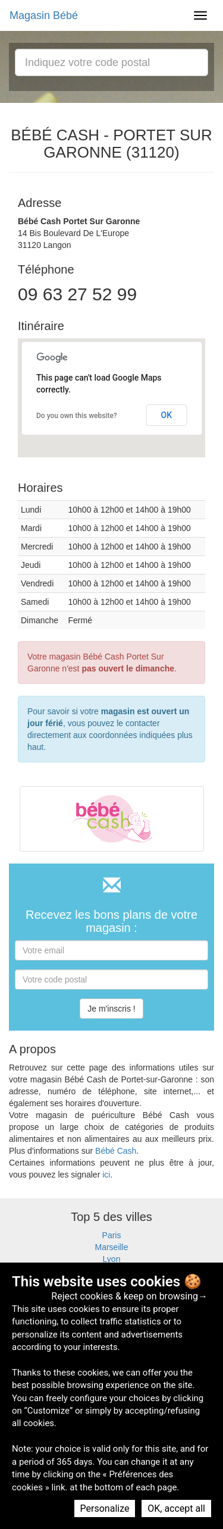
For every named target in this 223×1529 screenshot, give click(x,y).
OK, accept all (176, 1508)
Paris (111, 1235)
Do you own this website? (76, 416)
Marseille (111, 1247)
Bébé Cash (115, 1151)
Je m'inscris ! (111, 1008)
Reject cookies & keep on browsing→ (129, 1296)
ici (106, 1174)
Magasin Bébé (44, 15)
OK (166, 415)
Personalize (105, 1508)
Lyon (112, 1259)
